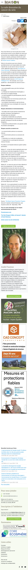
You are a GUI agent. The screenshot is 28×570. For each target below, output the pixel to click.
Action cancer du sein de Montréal (10, 220)
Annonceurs (4, 556)
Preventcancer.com (6, 212)
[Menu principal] (2, 2)
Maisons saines (23, 17)
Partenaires (4, 554)
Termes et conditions (6, 561)
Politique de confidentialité (8, 563)
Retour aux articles (8, 226)
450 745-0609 (6, 494)
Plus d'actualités (5, 484)
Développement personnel (8, 550)
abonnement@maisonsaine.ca (10, 496)
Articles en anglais (5, 547)
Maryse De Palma (5, 549)
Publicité (3, 552)
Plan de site (4, 559)
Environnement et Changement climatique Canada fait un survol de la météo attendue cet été (13, 459)
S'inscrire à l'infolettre (14, 296)
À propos (3, 545)
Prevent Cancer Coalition (8, 60)
